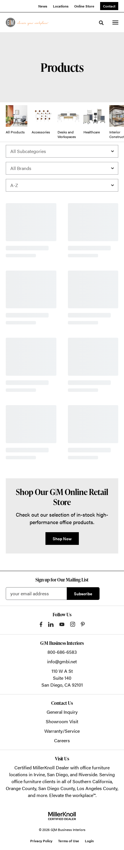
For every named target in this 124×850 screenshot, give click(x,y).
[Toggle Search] (101, 22)
